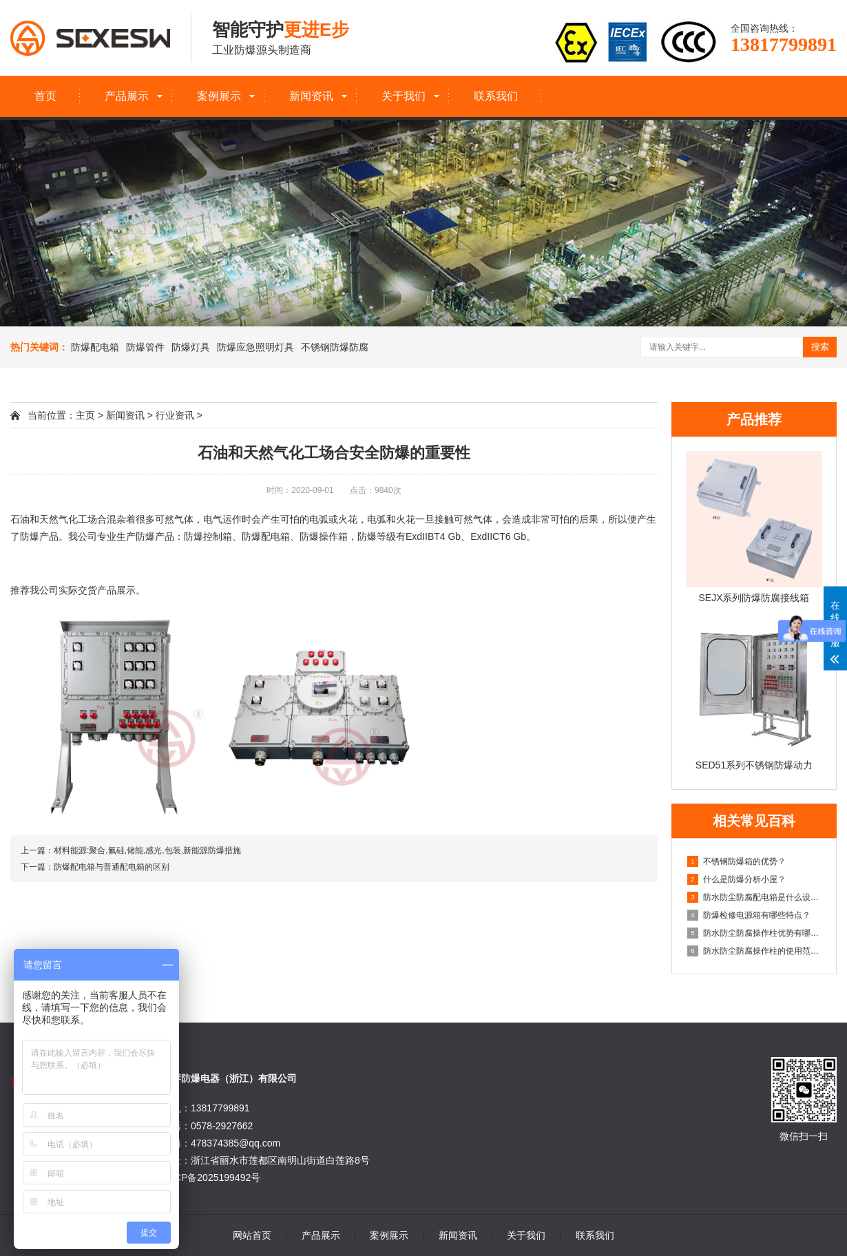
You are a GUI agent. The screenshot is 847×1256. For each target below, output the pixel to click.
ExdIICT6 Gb (498, 536)
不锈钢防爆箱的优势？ (736, 861)
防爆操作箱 (324, 536)
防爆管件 (145, 347)
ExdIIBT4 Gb (433, 536)
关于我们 (403, 96)
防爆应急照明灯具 (255, 347)
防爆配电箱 (95, 347)
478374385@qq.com (235, 1143)
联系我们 (496, 96)
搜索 (820, 347)
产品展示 (127, 96)
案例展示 (219, 96)
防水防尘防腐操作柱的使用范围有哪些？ (754, 950)
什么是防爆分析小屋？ (736, 879)
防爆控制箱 (208, 536)
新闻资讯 (311, 96)
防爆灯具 (190, 347)
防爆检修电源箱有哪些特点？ (749, 915)
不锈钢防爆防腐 (334, 347)
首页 (45, 96)
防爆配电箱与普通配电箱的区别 (111, 867)
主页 (85, 415)
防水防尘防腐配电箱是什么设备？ (754, 897)
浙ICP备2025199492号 (211, 1177)
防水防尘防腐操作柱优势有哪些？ (754, 933)
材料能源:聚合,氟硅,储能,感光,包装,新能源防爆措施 (147, 850)
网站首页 (252, 1235)
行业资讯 (175, 415)
